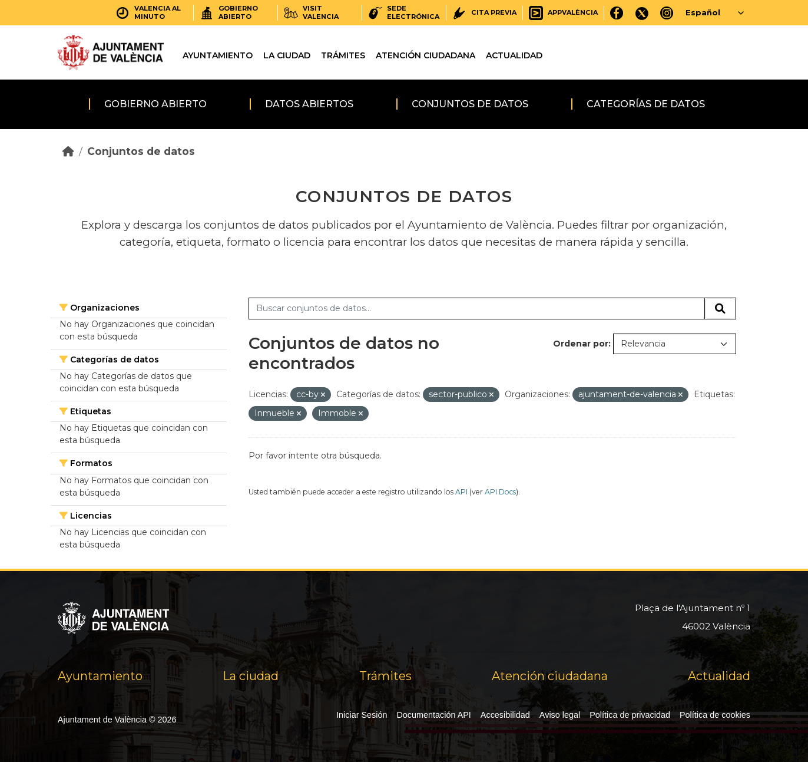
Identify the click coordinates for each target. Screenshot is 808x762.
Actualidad (514, 55)
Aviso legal (559, 715)
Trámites (343, 55)
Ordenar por (580, 343)
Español (703, 12)
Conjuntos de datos (470, 104)
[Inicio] (68, 151)
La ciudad (286, 55)
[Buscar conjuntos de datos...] (477, 309)
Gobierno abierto (155, 104)
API (461, 491)
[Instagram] (667, 13)
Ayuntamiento (218, 55)
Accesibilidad (505, 715)
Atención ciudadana (425, 55)
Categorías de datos (646, 104)
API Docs (500, 491)
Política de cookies (715, 715)
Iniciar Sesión (361, 715)
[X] (642, 13)
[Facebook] (617, 13)
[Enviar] (720, 308)
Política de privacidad (630, 715)
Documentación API (433, 715)
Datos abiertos (309, 104)
